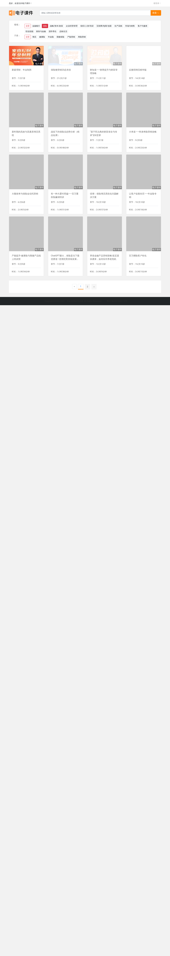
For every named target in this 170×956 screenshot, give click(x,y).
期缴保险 (60, 37)
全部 (27, 26)
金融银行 (36, 26)
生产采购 (118, 26)
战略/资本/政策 (56, 26)
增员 (34, 37)
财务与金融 (41, 31)
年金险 (51, 37)
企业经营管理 (71, 26)
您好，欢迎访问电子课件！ (20, 3)
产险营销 (71, 37)
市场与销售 (130, 26)
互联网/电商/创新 (104, 26)
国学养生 (52, 31)
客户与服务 (142, 26)
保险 (45, 26)
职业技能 (29, 31)
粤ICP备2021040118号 (117, 301)
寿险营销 (82, 37)
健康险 (42, 37)
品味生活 (63, 31)
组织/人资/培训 (87, 26)
